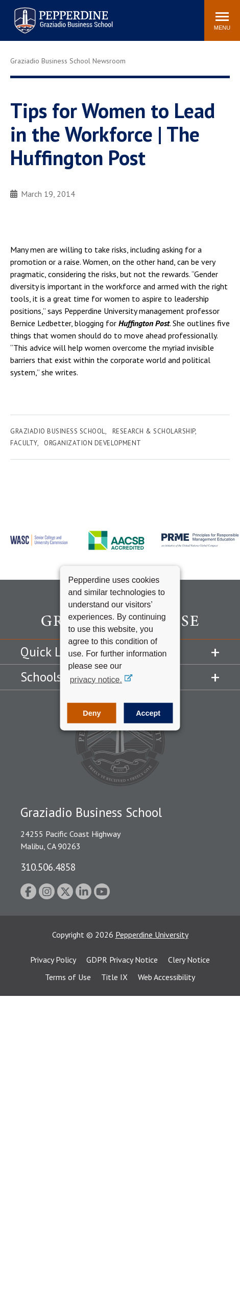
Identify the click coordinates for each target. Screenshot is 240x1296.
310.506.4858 (48, 866)
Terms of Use (68, 977)
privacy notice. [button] (96, 679)
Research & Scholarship (153, 431)
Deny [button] (92, 713)
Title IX (114, 977)
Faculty (23, 443)
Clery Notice (189, 959)
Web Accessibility (166, 977)
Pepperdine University (151, 934)
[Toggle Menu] (222, 20)
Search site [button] (57, 15)
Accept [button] (148, 713)
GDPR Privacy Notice (122, 959)
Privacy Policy (53, 959)
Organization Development (92, 443)
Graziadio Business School (57, 431)
